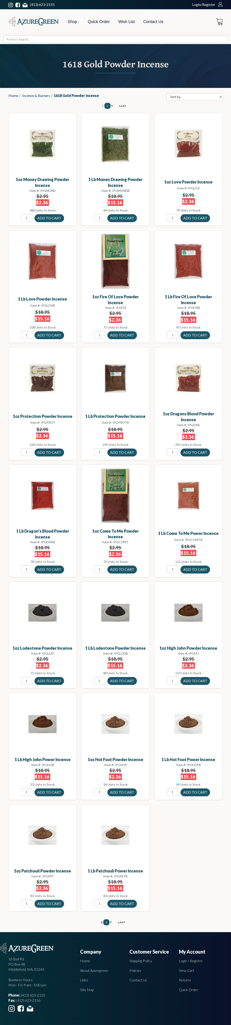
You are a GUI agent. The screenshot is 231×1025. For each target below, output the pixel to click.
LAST (122, 106)
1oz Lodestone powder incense (42, 648)
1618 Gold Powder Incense (76, 95)
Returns (185, 980)
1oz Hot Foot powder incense (115, 759)
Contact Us (153, 21)
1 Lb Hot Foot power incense (188, 759)
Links (84, 980)
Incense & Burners (36, 95)
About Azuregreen (94, 970)
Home (13, 95)
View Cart (186, 970)
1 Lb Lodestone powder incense (115, 648)
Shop (73, 21)
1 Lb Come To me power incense (188, 533)
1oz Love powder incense (188, 181)
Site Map (87, 989)
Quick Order (99, 21)
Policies (135, 970)
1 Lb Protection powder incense (115, 416)
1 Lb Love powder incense (42, 298)
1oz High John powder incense (188, 648)
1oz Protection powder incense (42, 416)
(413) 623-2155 (42, 4)
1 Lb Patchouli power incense (115, 870)
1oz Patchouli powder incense (42, 870)
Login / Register (191, 961)
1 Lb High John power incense (43, 759)
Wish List (126, 21)
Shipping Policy (140, 961)
